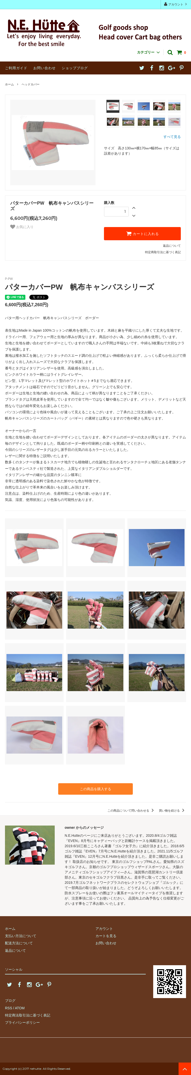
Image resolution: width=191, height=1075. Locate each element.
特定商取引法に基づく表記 (163, 252)
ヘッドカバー (31, 84)
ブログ (10, 1001)
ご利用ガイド (16, 68)
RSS (8, 1008)
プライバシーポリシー (22, 1022)
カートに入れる (142, 233)
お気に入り (22, 226)
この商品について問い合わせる (131, 810)
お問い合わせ (44, 68)
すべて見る (172, 137)
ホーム (9, 84)
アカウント (176, 4)
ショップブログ (75, 68)
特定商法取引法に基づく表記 (27, 1015)
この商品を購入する (95, 789)
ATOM (20, 1008)
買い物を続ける (172, 810)
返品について (172, 245)
